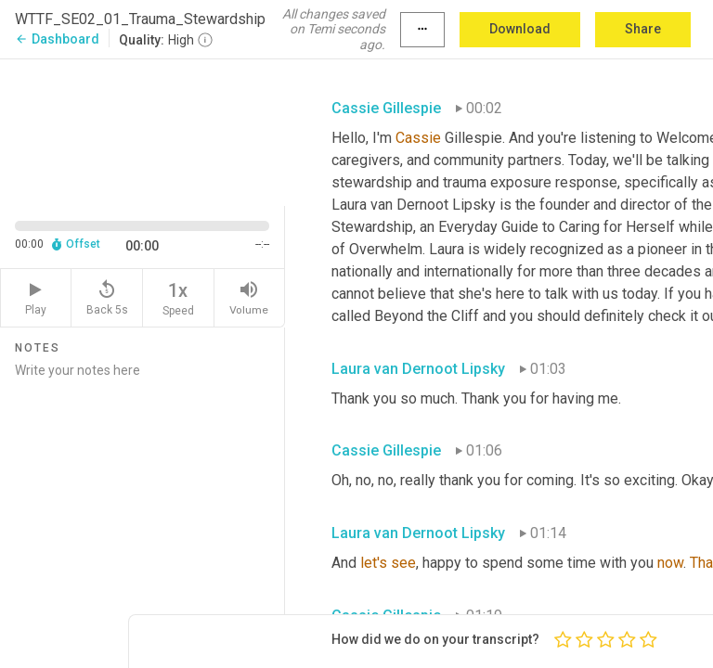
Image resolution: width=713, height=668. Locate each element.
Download (520, 28)
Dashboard (57, 39)
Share (643, 28)
